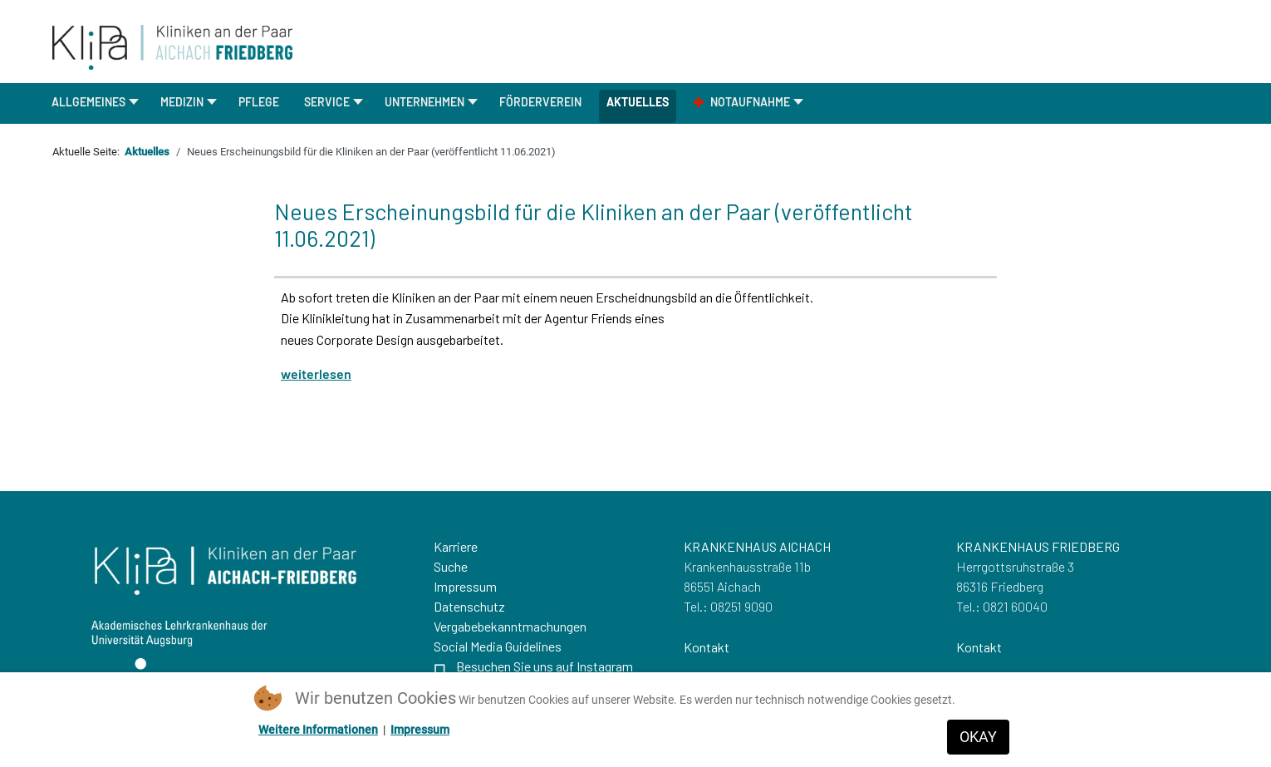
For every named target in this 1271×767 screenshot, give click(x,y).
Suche (451, 566)
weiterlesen (316, 373)
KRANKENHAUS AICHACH (757, 546)
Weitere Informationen (318, 729)
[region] (635, 629)
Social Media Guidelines (498, 646)
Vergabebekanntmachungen (510, 626)
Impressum (465, 586)
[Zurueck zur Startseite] (172, 46)
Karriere (456, 546)
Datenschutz (469, 606)
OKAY (978, 736)
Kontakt (706, 647)
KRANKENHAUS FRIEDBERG (1038, 546)
